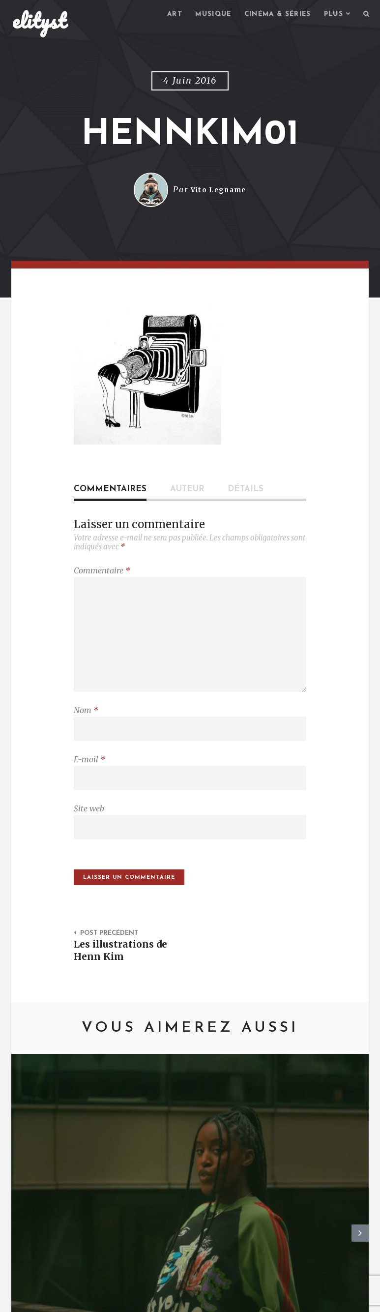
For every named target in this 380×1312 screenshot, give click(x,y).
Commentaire (102, 572)
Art (163, 15)
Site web (89, 823)
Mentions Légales (155, 1300)
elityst (39, 21)
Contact (93, 1300)
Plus (331, 15)
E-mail (89, 771)
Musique (203, 15)
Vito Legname (218, 191)
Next (360, 1141)
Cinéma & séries (271, 15)
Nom (86, 720)
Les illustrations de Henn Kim (124, 970)
